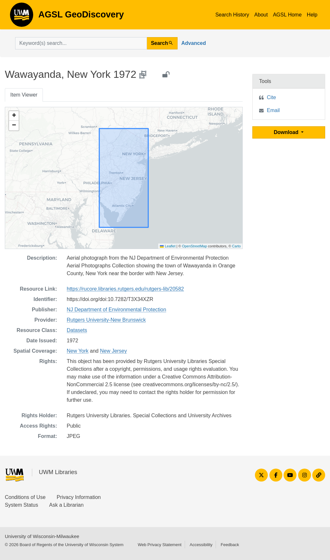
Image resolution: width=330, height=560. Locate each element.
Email (273, 110)
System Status (21, 505)
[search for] (81, 43)
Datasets (77, 330)
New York (78, 351)
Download (287, 132)
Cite (271, 97)
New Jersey (113, 351)
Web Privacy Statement (159, 544)
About (261, 14)
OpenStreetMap (194, 246)
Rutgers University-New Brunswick (106, 320)
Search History (232, 14)
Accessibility (200, 544)
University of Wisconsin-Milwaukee (42, 536)
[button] (14, 116)
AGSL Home (287, 14)
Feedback (230, 544)
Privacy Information (79, 497)
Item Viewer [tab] (23, 95)
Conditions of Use (25, 497)
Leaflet (167, 246)
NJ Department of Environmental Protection (116, 309)
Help (312, 14)
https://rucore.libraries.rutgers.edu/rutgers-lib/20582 (125, 289)
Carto (236, 246)
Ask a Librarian (66, 505)
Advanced (193, 43)
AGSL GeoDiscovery (21, 17)
